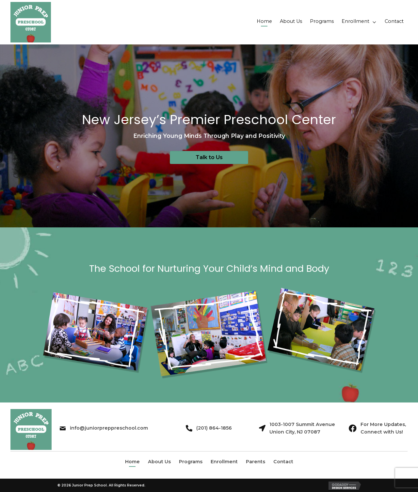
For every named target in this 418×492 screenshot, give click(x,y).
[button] (209, 157)
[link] (264, 22)
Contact (283, 462)
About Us (159, 462)
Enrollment (224, 462)
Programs (190, 462)
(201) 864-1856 (214, 428)
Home (132, 462)
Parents (255, 462)
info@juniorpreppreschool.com (109, 428)
